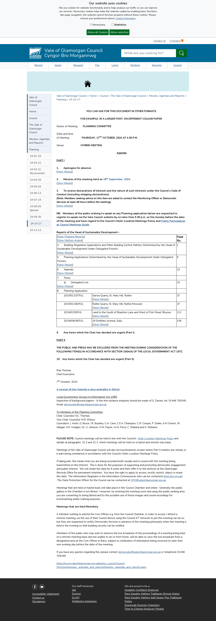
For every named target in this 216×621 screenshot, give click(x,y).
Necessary (97, 24)
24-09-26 (35, 216)
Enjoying (156, 65)
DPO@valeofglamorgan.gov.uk (148, 480)
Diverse (76, 593)
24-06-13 (35, 193)
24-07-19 (35, 200)
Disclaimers (38, 601)
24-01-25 (35, 156)
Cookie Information (126, 18)
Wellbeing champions (84, 601)
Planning (34, 149)
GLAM (75, 597)
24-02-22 (35, 163)
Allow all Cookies (97, 32)
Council (177, 65)
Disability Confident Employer (142, 590)
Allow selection (119, 32)
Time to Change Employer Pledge (144, 609)
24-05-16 (35, 186)
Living (115, 65)
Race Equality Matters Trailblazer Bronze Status (152, 593)
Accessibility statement (45, 594)
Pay (97, 65)
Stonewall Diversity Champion (142, 605)
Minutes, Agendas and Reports (39, 141)
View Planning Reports (71, 236)
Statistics (118, 24)
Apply (58, 65)
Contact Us (159, 41)
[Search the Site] (181, 53)
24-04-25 (35, 179)
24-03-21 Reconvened (37, 171)
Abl (74, 590)
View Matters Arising (70, 240)
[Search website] (148, 53)
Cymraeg (177, 41)
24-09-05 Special (35, 208)
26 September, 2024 (116, 179)
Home (32, 111)
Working (135, 65)
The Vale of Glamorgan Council (35, 128)
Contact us (38, 597)
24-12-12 (35, 230)
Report (38, 65)
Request (78, 65)
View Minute (64, 171)
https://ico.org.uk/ (172, 476)
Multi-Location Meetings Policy (155, 438)
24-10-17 (36, 223)
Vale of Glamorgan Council (35, 101)
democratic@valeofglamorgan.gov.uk (85, 404)
